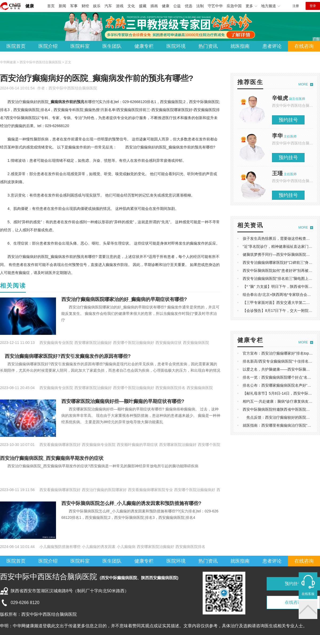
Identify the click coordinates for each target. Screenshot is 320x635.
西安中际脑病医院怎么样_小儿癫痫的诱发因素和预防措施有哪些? (131, 503)
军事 (74, 6)
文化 (131, 6)
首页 (51, 6)
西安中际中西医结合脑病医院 (73, 88)
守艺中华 (215, 6)
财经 (85, 6)
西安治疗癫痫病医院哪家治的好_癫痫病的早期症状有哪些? (124, 299)
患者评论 (272, 46)
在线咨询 (304, 46)
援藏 (142, 6)
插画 (154, 6)
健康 (29, 6)
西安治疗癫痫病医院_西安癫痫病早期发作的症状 (51, 458)
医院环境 (176, 46)
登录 (313, 6)
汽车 (108, 6)
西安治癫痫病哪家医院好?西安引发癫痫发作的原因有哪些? (65, 356)
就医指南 (240, 46)
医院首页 (16, 46)
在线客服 (308, 594)
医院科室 (80, 46)
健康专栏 (144, 46)
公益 (177, 6)
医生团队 (112, 46)
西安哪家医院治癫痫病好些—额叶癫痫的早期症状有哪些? (122, 401)
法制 (200, 6)
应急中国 (234, 6)
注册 (296, 6)
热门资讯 (208, 46)
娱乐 (97, 6)
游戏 (119, 6)
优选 (188, 6)
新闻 (62, 6)
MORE (303, 84)
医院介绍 (48, 46)
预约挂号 (288, 120)
